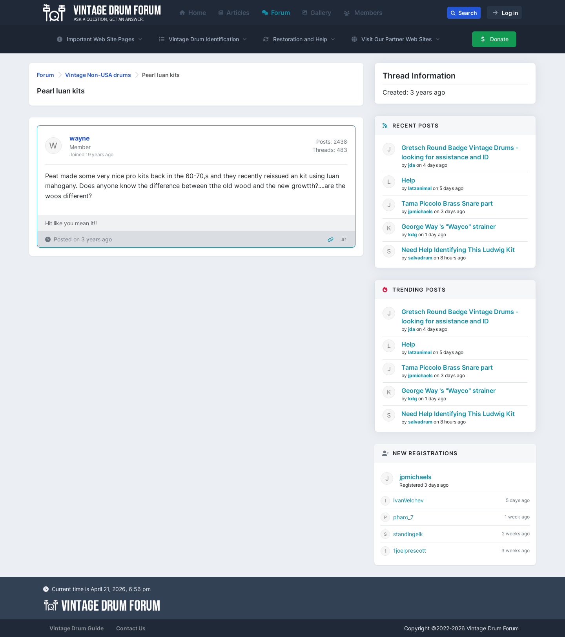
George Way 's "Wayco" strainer (448, 226)
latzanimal (420, 188)
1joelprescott (409, 550)
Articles (234, 12)
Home (193, 12)
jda (412, 165)
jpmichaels (421, 211)
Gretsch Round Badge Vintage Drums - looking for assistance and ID (459, 152)
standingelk (408, 534)
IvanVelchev (408, 500)
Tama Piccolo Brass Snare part (447, 203)
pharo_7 (403, 517)
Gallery (317, 12)
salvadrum (421, 258)
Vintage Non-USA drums (98, 74)
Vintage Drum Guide (76, 628)
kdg (413, 234)
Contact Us (131, 628)
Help (408, 180)
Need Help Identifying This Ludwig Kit (458, 250)
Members (363, 12)
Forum (276, 12)
